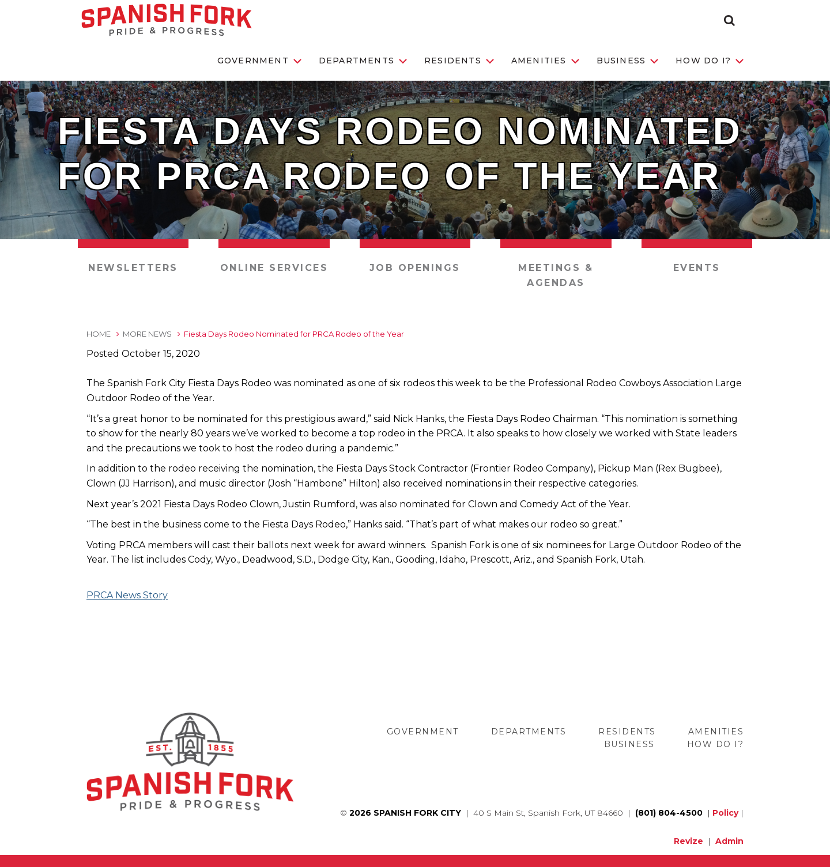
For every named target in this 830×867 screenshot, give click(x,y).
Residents (459, 60)
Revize (688, 841)
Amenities (545, 60)
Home (98, 333)
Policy (725, 813)
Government (259, 60)
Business (628, 60)
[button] (729, 20)
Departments (363, 60)
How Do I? (710, 60)
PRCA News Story (127, 595)
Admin (729, 841)
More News (147, 333)
